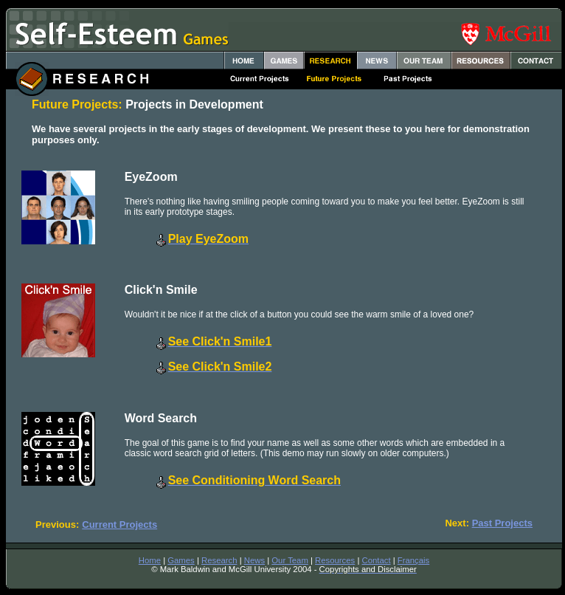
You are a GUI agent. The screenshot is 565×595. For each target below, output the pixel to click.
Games (181, 560)
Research (219, 560)
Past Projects (502, 523)
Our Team (289, 560)
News (254, 560)
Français (413, 560)
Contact (376, 560)
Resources (335, 560)
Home (150, 560)
